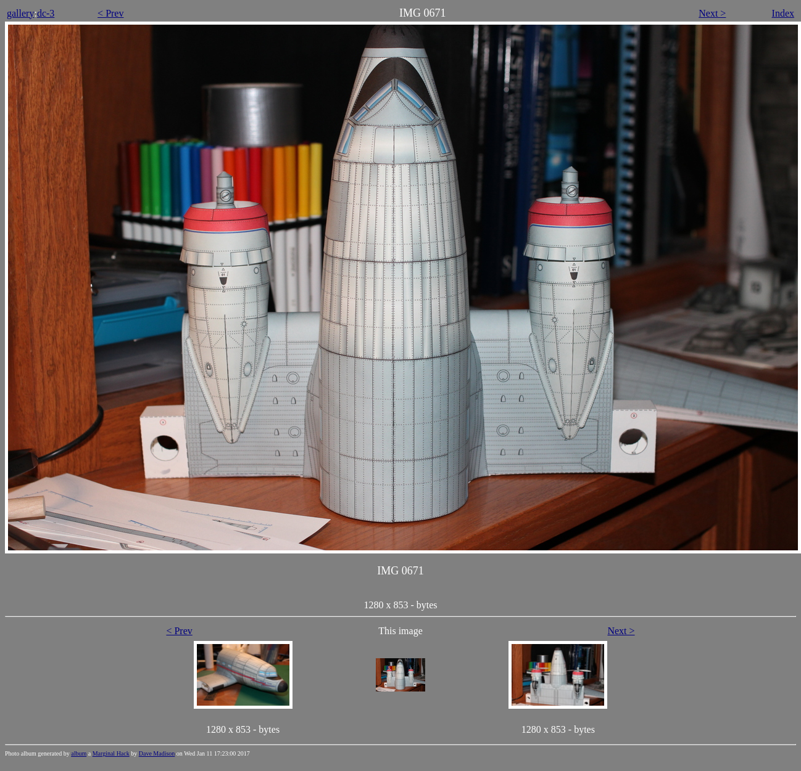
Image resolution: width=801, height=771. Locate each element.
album (78, 753)
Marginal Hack (111, 753)
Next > (712, 13)
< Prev (110, 13)
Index (783, 13)
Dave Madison (157, 753)
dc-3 (45, 13)
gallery (20, 13)
